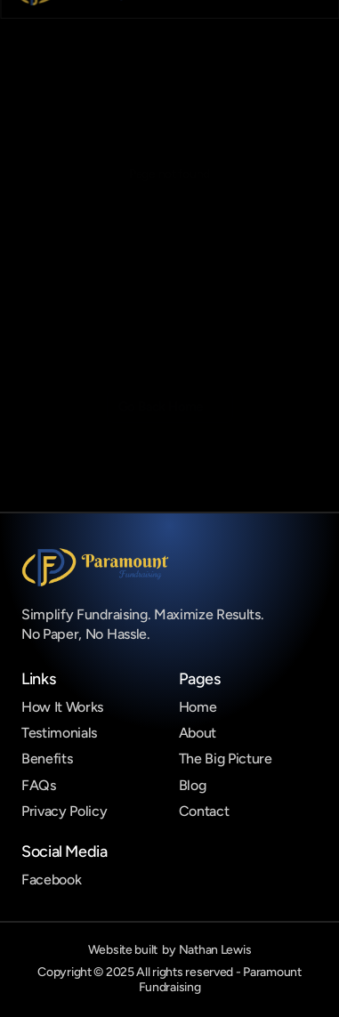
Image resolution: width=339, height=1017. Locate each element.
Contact (204, 811)
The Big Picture (225, 758)
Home (198, 706)
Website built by (170, 949)
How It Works (62, 706)
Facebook (51, 879)
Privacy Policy (64, 811)
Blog (192, 785)
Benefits (46, 758)
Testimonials (59, 732)
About (197, 732)
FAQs (38, 785)
